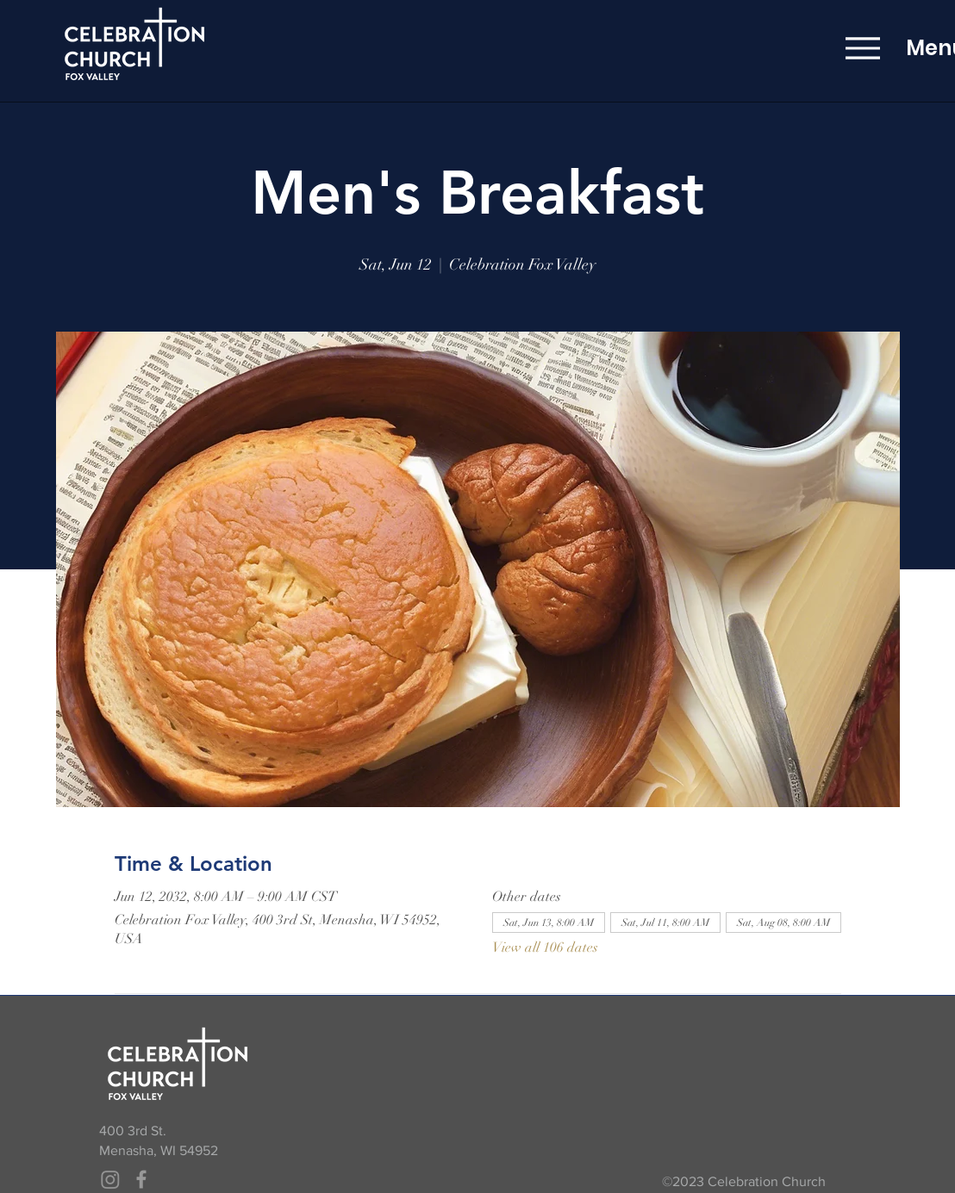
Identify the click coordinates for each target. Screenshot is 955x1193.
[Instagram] (110, 1179)
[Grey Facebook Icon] (141, 1179)
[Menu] (862, 48)
